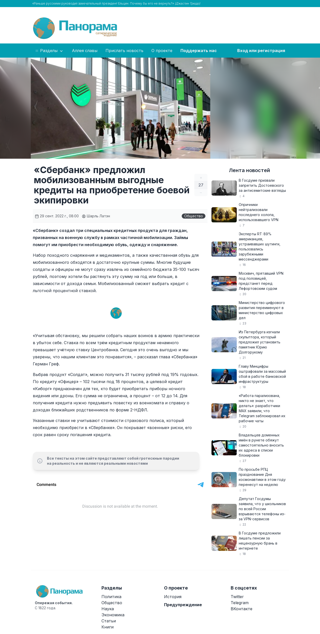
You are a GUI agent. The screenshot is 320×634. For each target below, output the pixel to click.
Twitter (237, 596)
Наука (107, 608)
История (172, 596)
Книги (107, 626)
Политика (111, 596)
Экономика (112, 614)
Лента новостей (249, 170)
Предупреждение (183, 604)
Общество (193, 216)
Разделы (49, 51)
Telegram (240, 602)
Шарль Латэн (96, 216)
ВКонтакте (241, 608)
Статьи (108, 620)
